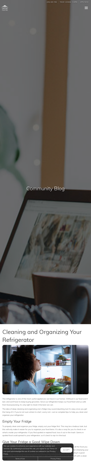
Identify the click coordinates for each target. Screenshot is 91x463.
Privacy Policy (56, 459)
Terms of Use (20, 459)
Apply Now (84, 2)
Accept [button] (66, 450)
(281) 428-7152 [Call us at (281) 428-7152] (52, 2)
